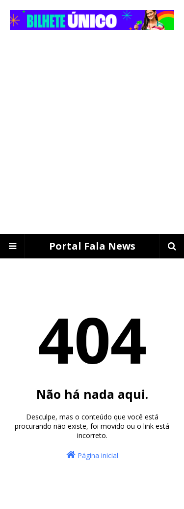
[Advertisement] (92, 137)
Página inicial (92, 455)
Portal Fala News (92, 246)
